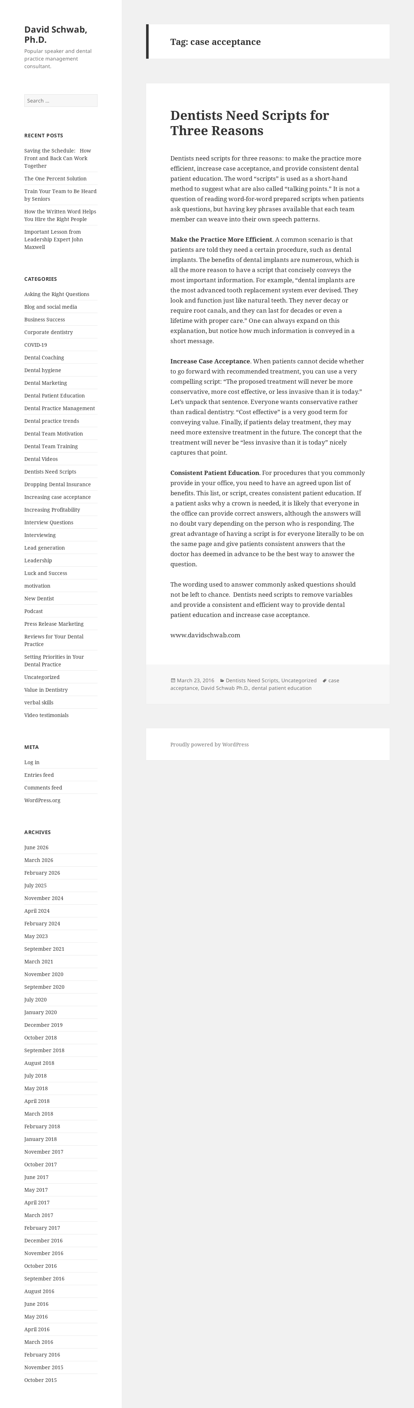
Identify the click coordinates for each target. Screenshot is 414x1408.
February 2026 (42, 872)
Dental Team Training (51, 446)
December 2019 (43, 1024)
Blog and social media (50, 306)
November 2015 (43, 1367)
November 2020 (43, 974)
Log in (32, 762)
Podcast (33, 611)
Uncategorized (42, 677)
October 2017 (40, 1164)
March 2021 (38, 961)
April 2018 (37, 1100)
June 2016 (36, 1303)
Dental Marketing (45, 382)
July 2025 (35, 885)
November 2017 (43, 1151)
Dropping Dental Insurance (57, 484)
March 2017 (38, 1215)
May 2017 (36, 1189)
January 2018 (40, 1139)
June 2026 (36, 847)
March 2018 (38, 1113)
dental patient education (282, 687)
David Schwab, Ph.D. (55, 34)
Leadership (38, 560)
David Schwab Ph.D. (225, 687)
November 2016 (43, 1253)
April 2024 (37, 910)
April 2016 (37, 1329)
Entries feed (39, 774)
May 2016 (36, 1316)
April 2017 (37, 1202)
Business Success (44, 319)
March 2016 (38, 1341)
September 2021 (44, 948)
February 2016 (42, 1354)
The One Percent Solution (55, 178)
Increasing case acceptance (57, 496)
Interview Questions (48, 522)
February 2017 (42, 1227)
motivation (37, 585)
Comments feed (43, 787)
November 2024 (43, 898)
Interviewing (40, 535)
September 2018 (44, 1050)
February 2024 (42, 923)
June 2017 (36, 1177)
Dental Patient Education (54, 395)
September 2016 (44, 1278)
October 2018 (40, 1037)
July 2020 (35, 999)
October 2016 (40, 1265)
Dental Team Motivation (53, 433)
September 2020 (44, 986)
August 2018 (39, 1062)
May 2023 (36, 936)
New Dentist (39, 598)
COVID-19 (35, 344)
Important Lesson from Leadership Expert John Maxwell (53, 239)
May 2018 (36, 1088)
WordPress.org (42, 800)
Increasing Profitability (52, 509)
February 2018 (42, 1126)
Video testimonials (46, 715)
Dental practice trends (51, 420)
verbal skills (38, 702)
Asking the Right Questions (56, 294)
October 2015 (40, 1379)
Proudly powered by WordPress (209, 744)
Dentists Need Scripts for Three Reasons (249, 123)
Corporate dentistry (48, 332)
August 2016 (39, 1291)
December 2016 (43, 1240)
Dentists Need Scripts (50, 471)
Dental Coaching (44, 357)
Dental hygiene (42, 370)
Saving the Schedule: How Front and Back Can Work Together (57, 158)
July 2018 (35, 1075)
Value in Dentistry (46, 689)
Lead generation (44, 547)
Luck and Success (45, 573)
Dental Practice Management (59, 408)
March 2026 (38, 860)
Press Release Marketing (54, 623)
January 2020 (40, 1012)
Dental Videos (41, 458)
